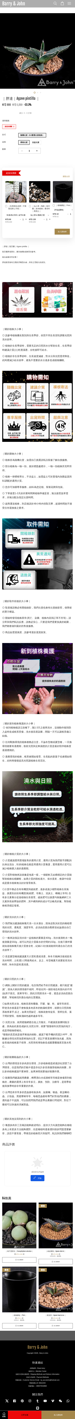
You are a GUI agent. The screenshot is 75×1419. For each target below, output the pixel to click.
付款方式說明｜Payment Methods (37, 1377)
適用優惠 (5, 121)
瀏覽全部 (66, 176)
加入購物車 (62, 231)
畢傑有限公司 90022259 (37, 1383)
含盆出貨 (35, 142)
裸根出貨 (23, 142)
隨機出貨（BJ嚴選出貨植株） (32, 135)
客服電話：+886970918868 (37, 1386)
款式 (4, 135)
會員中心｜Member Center (37, 1371)
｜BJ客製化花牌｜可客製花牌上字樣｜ (15, 207)
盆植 (4, 142)
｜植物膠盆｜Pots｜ (62, 205)
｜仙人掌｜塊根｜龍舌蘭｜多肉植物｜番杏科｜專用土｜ (39, 208)
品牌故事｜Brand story (37, 1368)
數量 (4, 149)
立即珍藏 (24, 1415)
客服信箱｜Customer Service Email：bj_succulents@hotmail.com (37, 1380)
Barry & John (13, 3)
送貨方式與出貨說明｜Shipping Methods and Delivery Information (37, 1374)
